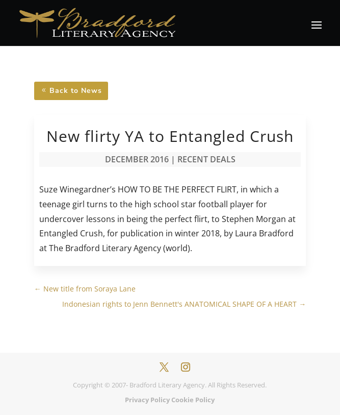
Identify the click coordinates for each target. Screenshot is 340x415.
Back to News (75, 90)
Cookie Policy (193, 399)
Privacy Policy (147, 399)
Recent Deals (206, 159)
